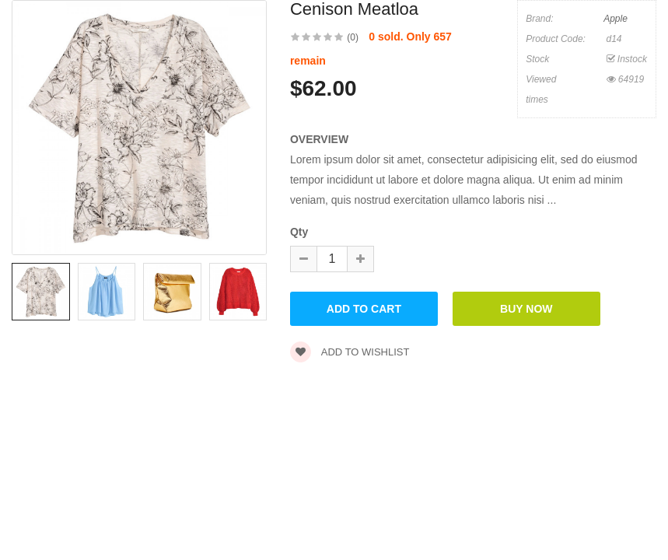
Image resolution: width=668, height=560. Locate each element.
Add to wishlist (350, 352)
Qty (299, 232)
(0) (352, 37)
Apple (615, 18)
